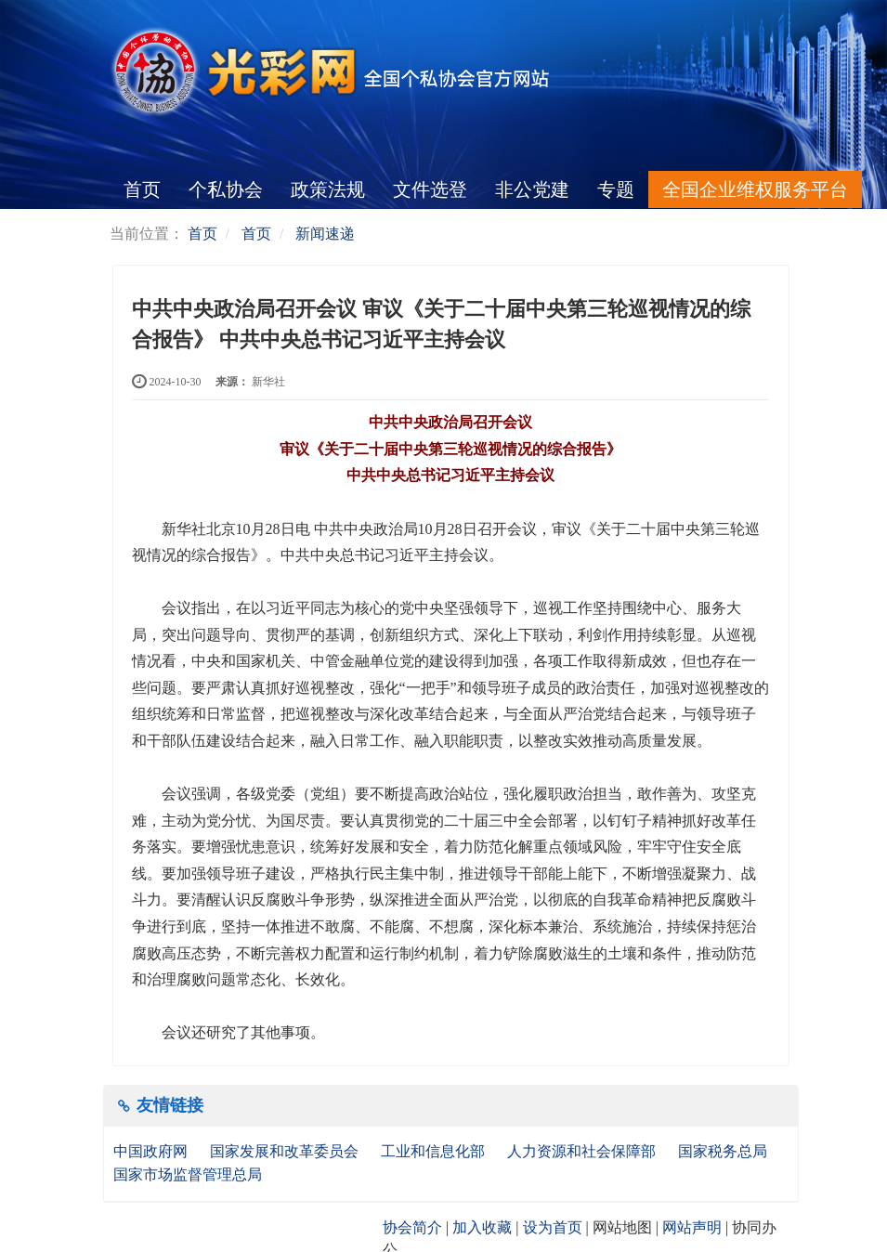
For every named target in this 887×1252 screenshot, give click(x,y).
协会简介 (412, 1227)
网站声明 (692, 1227)
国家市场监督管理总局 (187, 1174)
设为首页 (552, 1227)
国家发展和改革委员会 (286, 1151)
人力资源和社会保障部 (583, 1151)
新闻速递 (325, 233)
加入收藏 (482, 1227)
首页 (142, 189)
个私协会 (226, 189)
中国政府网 (152, 1151)
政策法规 (328, 189)
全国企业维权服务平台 (755, 189)
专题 (615, 189)
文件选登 (430, 189)
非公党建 (532, 189)
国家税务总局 (724, 1151)
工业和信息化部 (435, 1151)
